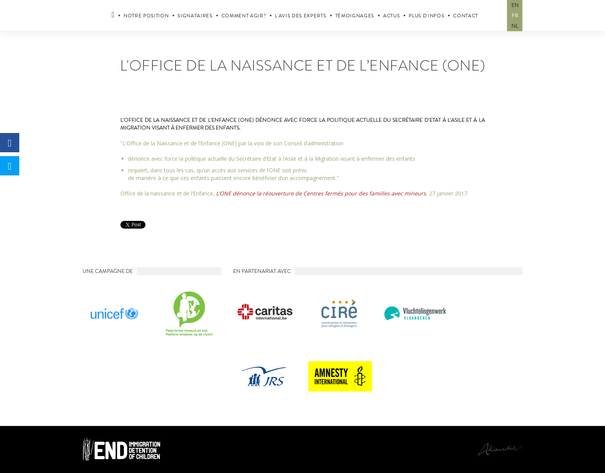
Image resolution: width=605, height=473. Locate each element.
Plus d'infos (426, 16)
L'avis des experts (300, 16)
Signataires (194, 16)
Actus (391, 16)
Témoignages (354, 16)
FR (515, 15)
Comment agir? (243, 16)
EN (515, 4)
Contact (465, 16)
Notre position (146, 16)
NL (515, 25)
